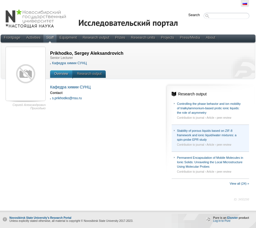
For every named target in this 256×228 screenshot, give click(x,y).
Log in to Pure (221, 220)
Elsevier (232, 217)
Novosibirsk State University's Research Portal (40, 217)
